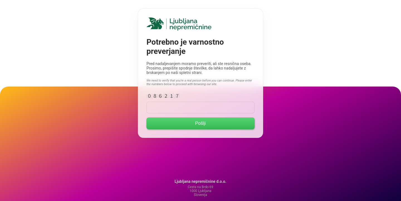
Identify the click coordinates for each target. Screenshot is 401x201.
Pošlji (200, 123)
